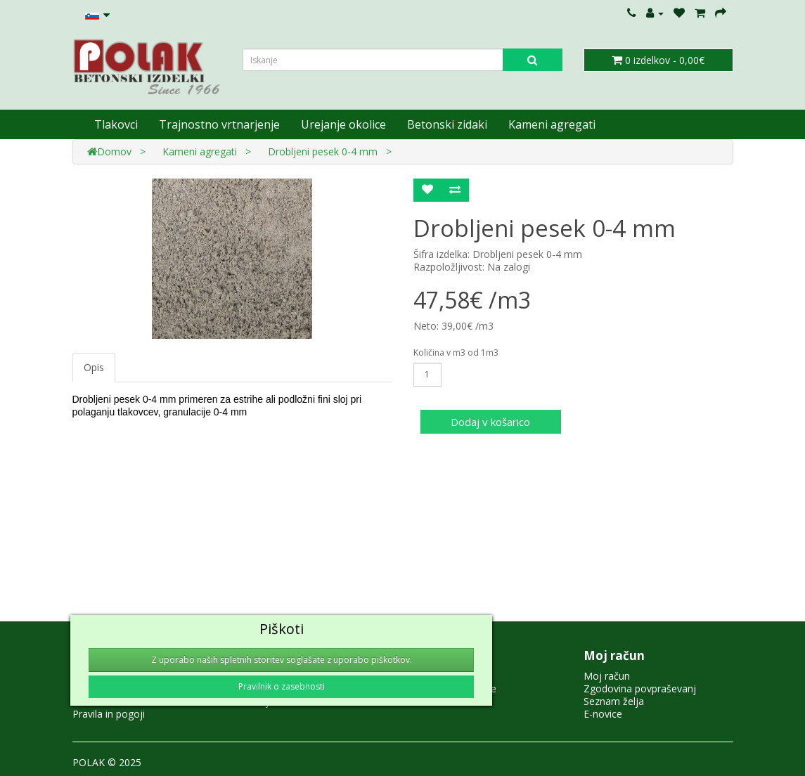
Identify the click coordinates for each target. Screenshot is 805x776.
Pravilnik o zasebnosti (281, 686)
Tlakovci (116, 124)
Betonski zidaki (447, 124)
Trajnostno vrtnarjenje (219, 124)
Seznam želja (614, 701)
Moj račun (607, 676)
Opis (94, 367)
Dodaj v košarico (490, 422)
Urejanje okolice (343, 124)
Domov (109, 151)
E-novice (603, 713)
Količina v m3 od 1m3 (455, 352)
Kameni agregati (551, 124)
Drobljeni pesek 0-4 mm (323, 151)
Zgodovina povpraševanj (640, 688)
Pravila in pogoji (108, 713)
